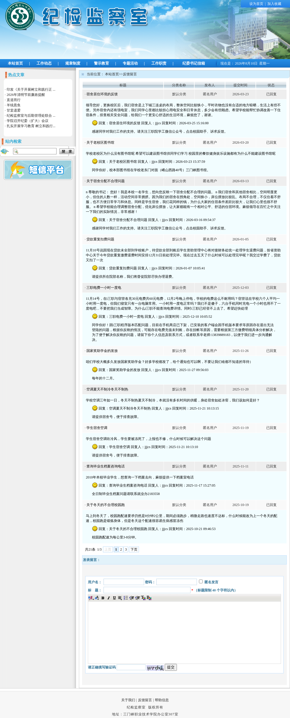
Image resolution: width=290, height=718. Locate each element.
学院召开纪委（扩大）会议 (27, 121)
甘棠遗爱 (14, 110)
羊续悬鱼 (14, 105)
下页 (133, 549)
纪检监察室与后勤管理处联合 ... (31, 116)
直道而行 (14, 100)
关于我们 (128, 700)
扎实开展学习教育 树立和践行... (31, 126)
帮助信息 (162, 700)
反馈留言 (145, 700)
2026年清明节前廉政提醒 (26, 95)
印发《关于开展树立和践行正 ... (31, 89)
